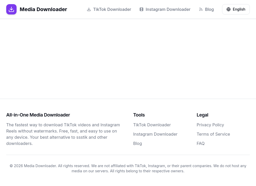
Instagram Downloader (164, 9)
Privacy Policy (210, 124)
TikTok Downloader (109, 9)
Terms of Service (213, 134)
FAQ (201, 143)
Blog (206, 9)
